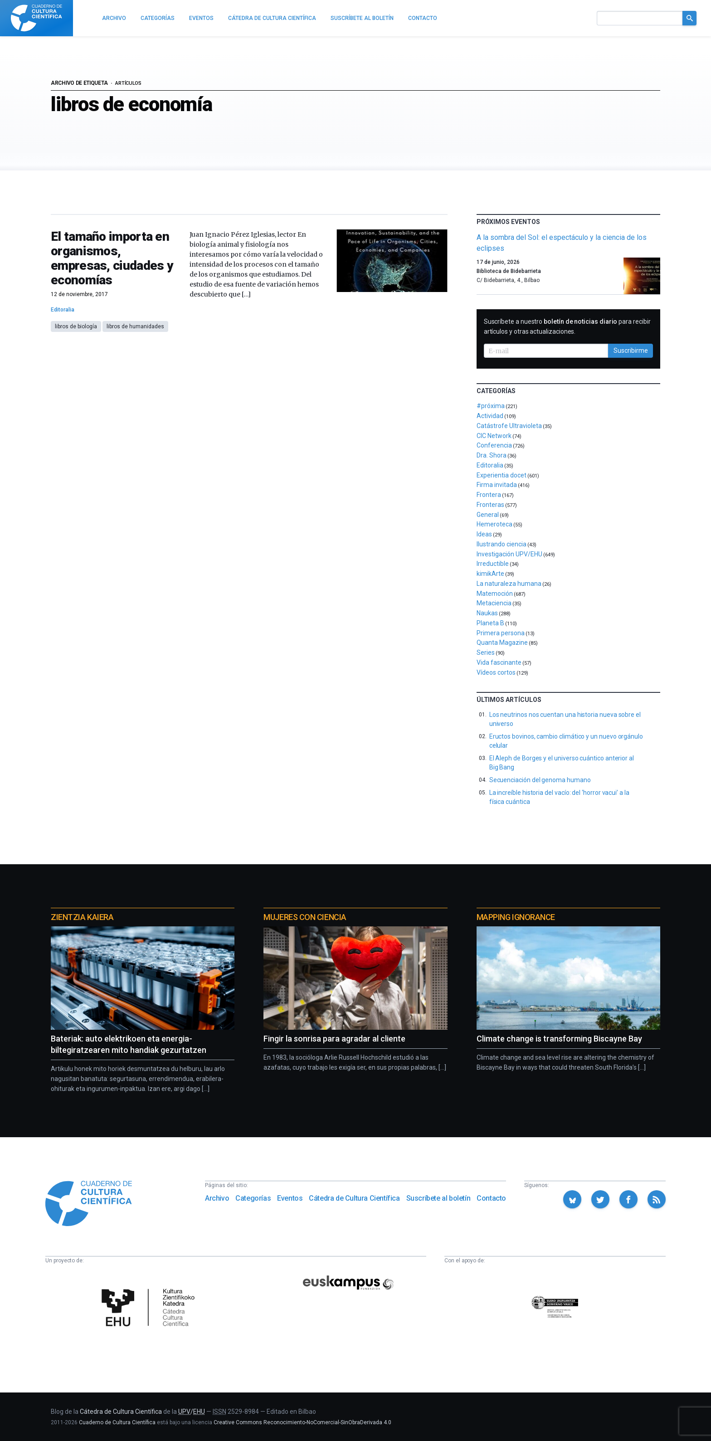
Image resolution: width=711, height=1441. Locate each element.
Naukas (487, 613)
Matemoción (495, 593)
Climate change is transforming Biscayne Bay (559, 1038)
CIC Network (494, 435)
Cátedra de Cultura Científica (354, 1198)
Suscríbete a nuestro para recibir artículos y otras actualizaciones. (567, 326)
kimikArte (490, 573)
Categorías (253, 1198)
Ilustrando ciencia (501, 544)
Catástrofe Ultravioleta (509, 425)
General (488, 514)
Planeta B (490, 623)
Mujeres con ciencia (304, 917)
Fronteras (490, 504)
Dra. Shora (491, 455)
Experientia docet (501, 475)
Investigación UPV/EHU (509, 554)
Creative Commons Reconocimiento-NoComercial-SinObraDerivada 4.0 (302, 1422)
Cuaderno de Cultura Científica (117, 1422)
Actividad (490, 415)
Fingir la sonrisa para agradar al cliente (334, 1038)
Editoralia (62, 310)
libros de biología (76, 326)
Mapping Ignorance (516, 917)
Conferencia (494, 445)
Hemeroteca (494, 524)
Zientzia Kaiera (82, 917)
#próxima (491, 405)
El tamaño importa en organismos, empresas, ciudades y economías (112, 258)
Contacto (491, 1198)
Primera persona (501, 633)
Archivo (217, 1198)
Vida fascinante (499, 662)
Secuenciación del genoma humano (540, 780)
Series (486, 652)
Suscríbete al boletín (438, 1198)
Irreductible (493, 563)
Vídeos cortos (496, 672)
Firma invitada (497, 484)
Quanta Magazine (502, 642)
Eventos (289, 1198)
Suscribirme (631, 350)
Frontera (489, 494)
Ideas (484, 534)
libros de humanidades (135, 326)
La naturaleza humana (509, 583)
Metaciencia (494, 603)
